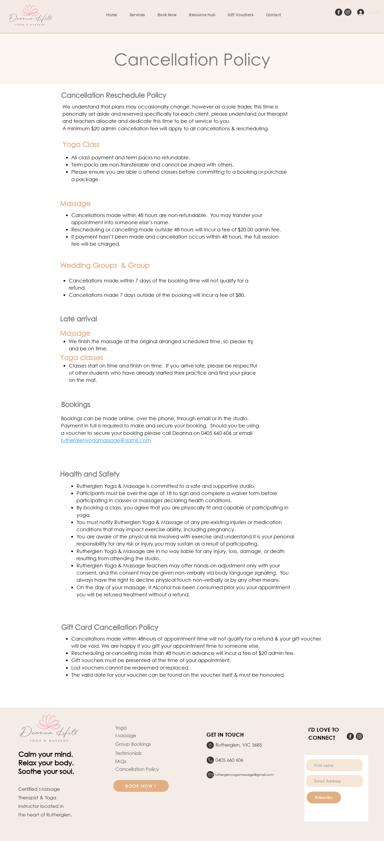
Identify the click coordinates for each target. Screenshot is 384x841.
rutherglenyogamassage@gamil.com (106, 440)
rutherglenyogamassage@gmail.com (244, 774)
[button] (137, 15)
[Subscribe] (324, 797)
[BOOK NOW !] (141, 786)
